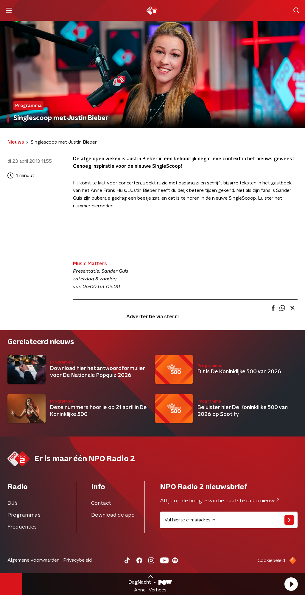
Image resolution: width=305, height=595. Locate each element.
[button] (291, 584)
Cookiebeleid (271, 560)
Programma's (24, 515)
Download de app (113, 515)
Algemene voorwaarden (33, 560)
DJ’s (12, 503)
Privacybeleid (77, 560)
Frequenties (22, 527)
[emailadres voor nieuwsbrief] (229, 520)
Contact (101, 503)
